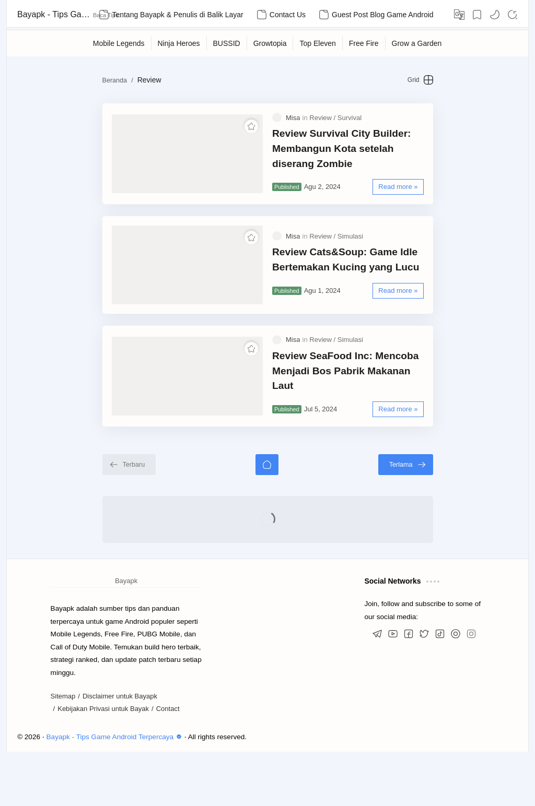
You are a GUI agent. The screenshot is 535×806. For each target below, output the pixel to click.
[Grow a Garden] (417, 43)
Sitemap (63, 750)
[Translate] (459, 14)
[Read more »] (436, 196)
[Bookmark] (477, 14)
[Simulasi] (350, 263)
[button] (495, 14)
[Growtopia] (270, 43)
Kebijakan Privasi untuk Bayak (103, 763)
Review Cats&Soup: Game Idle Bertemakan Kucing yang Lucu (345, 287)
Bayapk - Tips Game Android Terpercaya (53, 14)
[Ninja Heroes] (179, 43)
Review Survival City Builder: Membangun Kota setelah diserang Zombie (355, 156)
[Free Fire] (364, 43)
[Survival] (350, 126)
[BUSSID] (227, 43)
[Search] (512, 14)
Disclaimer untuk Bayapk (120, 750)
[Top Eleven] (317, 43)
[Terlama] (443, 518)
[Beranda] (266, 518)
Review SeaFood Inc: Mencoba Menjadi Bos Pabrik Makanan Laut (365, 417)
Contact (168, 763)
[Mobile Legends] (119, 43)
